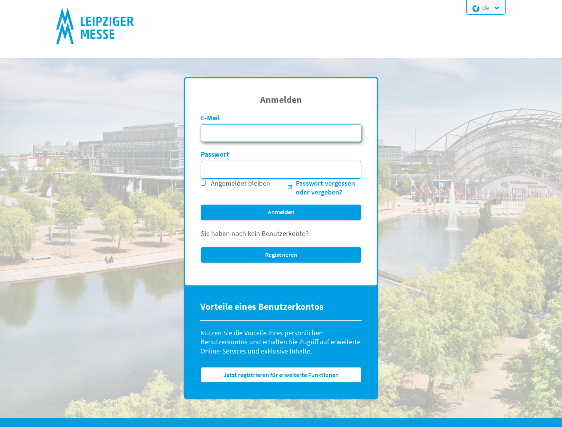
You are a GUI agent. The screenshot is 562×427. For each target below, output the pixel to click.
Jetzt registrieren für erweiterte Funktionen (281, 375)
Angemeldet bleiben (240, 183)
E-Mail (210, 117)
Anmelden (281, 212)
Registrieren (281, 254)
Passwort (215, 154)
